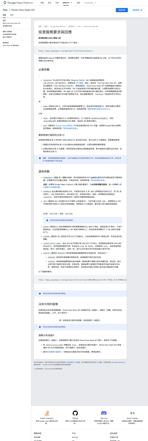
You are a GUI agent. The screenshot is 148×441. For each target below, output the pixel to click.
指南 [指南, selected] (4, 15)
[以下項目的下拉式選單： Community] (96, 3)
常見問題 (37, 437)
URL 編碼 (79, 83)
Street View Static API (23, 10)
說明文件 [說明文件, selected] (66, 3)
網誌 (78, 3)
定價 (57, 3)
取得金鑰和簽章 (69, 128)
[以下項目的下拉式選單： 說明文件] (72, 3)
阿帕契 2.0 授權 (97, 362)
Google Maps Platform (58, 26)
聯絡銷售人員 (137, 10)
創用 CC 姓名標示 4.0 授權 (71, 362)
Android (75, 437)
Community (88, 3)
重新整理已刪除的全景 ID (98, 109)
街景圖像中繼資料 (54, 352)
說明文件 (72, 26)
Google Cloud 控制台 (64, 126)
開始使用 (122, 10)
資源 (11, 15)
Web (5, 10)
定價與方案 (114, 437)
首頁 (40, 26)
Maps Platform (20, 2)
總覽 (42, 3)
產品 (49, 3)
